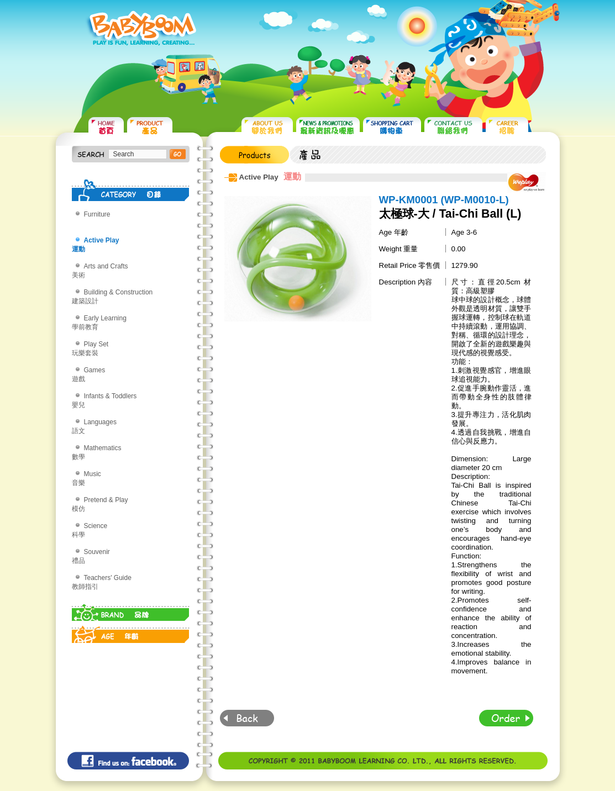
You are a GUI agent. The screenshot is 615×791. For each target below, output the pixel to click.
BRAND (131, 610)
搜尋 (178, 154)
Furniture (97, 214)
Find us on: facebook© (128, 760)
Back (247, 718)
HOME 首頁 (106, 127)
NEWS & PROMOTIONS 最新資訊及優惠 (328, 127)
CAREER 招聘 (507, 127)
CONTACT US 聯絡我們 (453, 127)
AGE (131, 632)
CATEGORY (131, 190)
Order (506, 718)
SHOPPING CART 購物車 (392, 127)
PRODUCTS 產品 (149, 127)
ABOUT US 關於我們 (267, 127)
